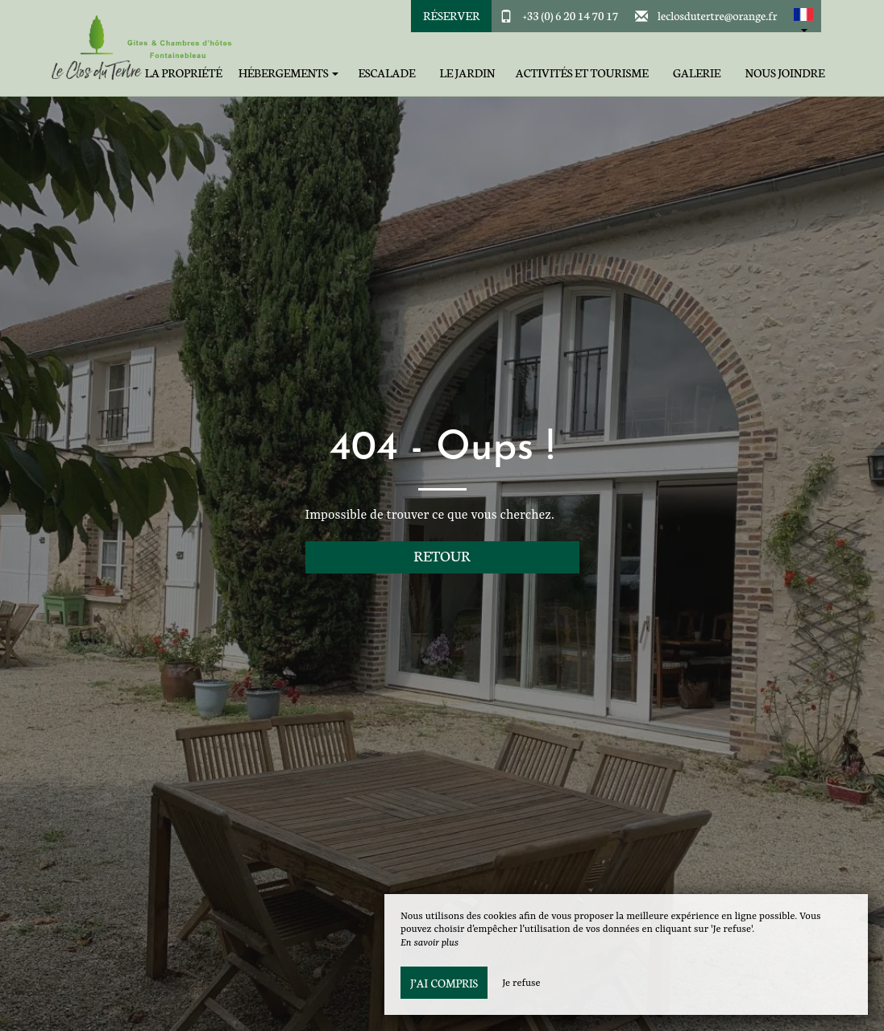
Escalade (386, 73)
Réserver (451, 15)
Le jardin (468, 73)
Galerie (696, 73)
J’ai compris (444, 983)
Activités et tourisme (582, 73)
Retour (442, 555)
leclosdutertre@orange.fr (718, 15)
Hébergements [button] (288, 73)
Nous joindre (785, 73)
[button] (803, 16)
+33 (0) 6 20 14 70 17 (571, 15)
